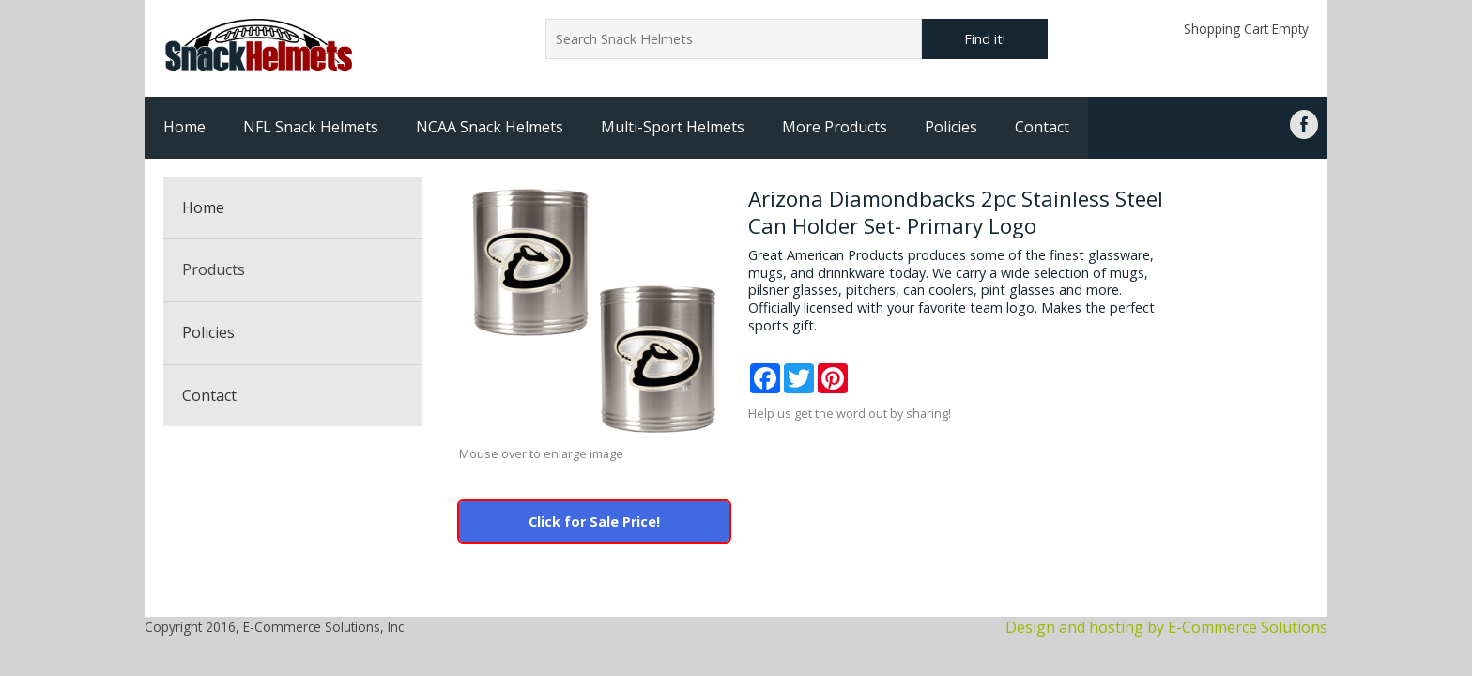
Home (184, 126)
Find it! (984, 39)
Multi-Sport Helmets (672, 126)
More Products (834, 126)
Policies (951, 126)
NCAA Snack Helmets (489, 126)
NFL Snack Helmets (310, 126)
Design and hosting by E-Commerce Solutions (1166, 627)
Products (213, 269)
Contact (1042, 126)
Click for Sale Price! (594, 521)
